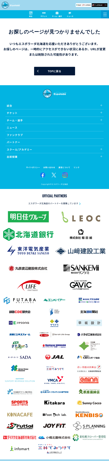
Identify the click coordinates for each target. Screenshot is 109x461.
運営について (64, 167)
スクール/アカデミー (19, 149)
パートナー (13, 142)
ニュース (12, 127)
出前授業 (12, 156)
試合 (9, 105)
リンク (76, 167)
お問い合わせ (49, 167)
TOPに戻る (54, 71)
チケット (12, 113)
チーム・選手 (15, 120)
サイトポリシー (33, 167)
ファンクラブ (15, 135)
